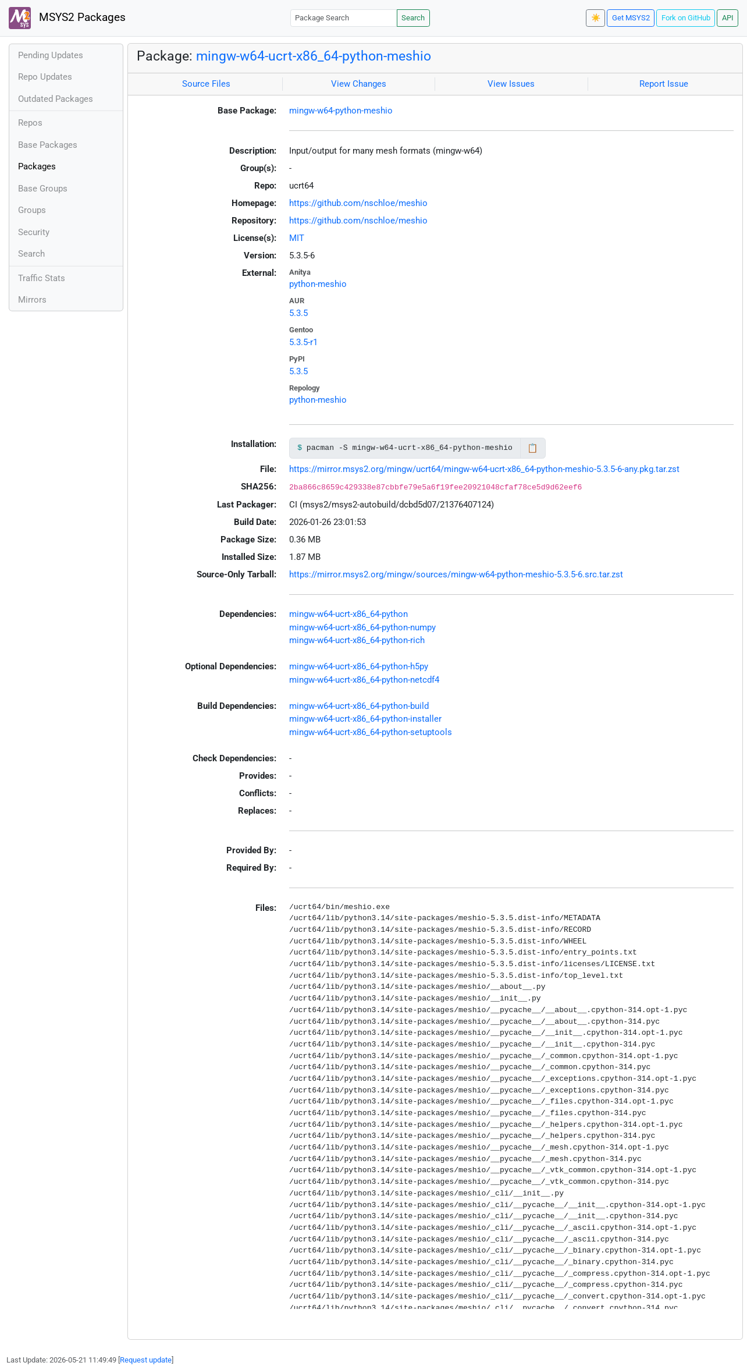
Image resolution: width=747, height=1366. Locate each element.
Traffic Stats (41, 278)
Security (33, 232)
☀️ (595, 17)
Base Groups (42, 188)
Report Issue (663, 84)
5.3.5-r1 (303, 342)
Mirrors (32, 300)
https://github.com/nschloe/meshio (358, 203)
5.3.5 (298, 313)
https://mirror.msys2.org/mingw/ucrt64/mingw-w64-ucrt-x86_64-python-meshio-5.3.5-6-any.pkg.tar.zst (484, 469)
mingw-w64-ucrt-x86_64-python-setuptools (370, 732)
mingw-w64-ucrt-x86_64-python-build (359, 706)
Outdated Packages (55, 99)
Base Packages (47, 145)
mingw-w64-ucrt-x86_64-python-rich (357, 640)
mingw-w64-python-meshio (341, 110)
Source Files (206, 84)
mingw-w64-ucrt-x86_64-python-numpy (362, 627)
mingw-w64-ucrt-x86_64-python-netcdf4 (364, 680)
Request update (146, 1360)
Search (413, 17)
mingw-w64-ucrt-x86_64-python (348, 614)
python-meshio (318, 284)
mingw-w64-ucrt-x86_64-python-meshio (313, 55)
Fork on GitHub (685, 17)
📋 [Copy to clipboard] (532, 448)
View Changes (358, 84)
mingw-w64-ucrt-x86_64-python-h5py (358, 666)
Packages (37, 166)
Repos (30, 123)
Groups (32, 210)
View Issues (511, 84)
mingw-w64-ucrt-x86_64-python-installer (365, 719)
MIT (296, 238)
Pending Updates (50, 55)
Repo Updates (45, 77)
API (728, 17)
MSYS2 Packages (67, 18)
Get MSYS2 (631, 17)
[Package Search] (343, 17)
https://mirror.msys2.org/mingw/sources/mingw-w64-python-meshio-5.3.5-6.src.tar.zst (456, 574)
